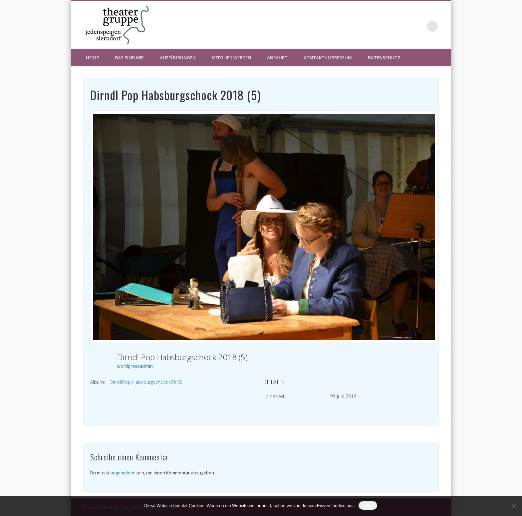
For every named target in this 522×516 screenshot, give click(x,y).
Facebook (418, 26)
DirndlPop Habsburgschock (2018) (146, 382)
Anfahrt (277, 58)
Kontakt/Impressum (328, 58)
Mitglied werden (231, 58)
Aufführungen (178, 58)
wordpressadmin (135, 366)
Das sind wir (129, 58)
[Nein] (513, 506)
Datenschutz (384, 58)
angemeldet (122, 473)
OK (368, 505)
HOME (92, 58)
